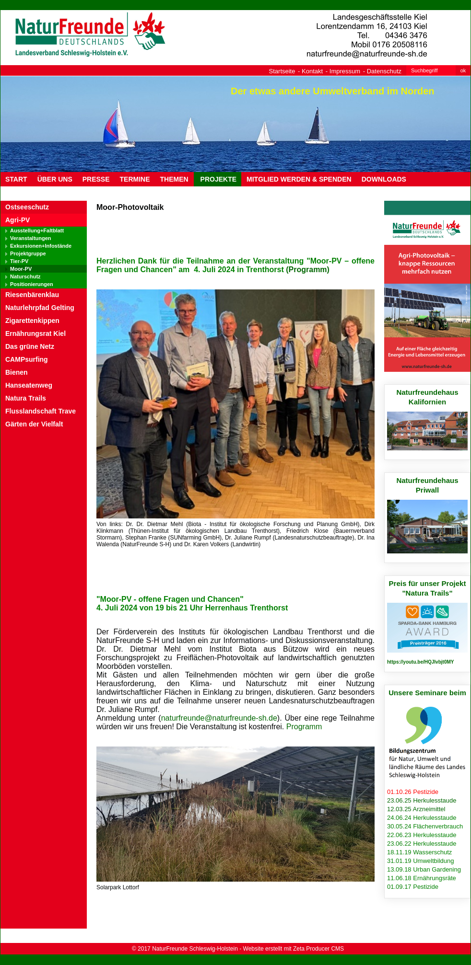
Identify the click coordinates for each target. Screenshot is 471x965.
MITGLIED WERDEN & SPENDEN (299, 179)
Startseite (282, 71)
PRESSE (96, 179)
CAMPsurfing (26, 359)
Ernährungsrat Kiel (35, 333)
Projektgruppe (28, 253)
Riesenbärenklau (32, 295)
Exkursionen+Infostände (40, 246)
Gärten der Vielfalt (34, 424)
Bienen (16, 372)
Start (16, 179)
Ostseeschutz (27, 207)
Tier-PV (19, 261)
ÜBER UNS (54, 179)
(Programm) (308, 269)
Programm (304, 727)
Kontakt (312, 71)
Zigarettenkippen (32, 320)
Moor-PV (21, 269)
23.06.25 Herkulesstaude (422, 800)
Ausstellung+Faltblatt (37, 230)
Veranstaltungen (30, 238)
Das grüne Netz (29, 346)
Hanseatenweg (28, 385)
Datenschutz (384, 71)
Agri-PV (17, 220)
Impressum (345, 71)
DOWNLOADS (384, 179)
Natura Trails (25, 398)
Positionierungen (31, 284)
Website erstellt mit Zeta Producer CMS (293, 948)
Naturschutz (25, 276)
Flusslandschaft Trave (40, 411)
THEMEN (174, 179)
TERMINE (135, 179)
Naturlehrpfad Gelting (39, 307)
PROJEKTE (217, 179)
